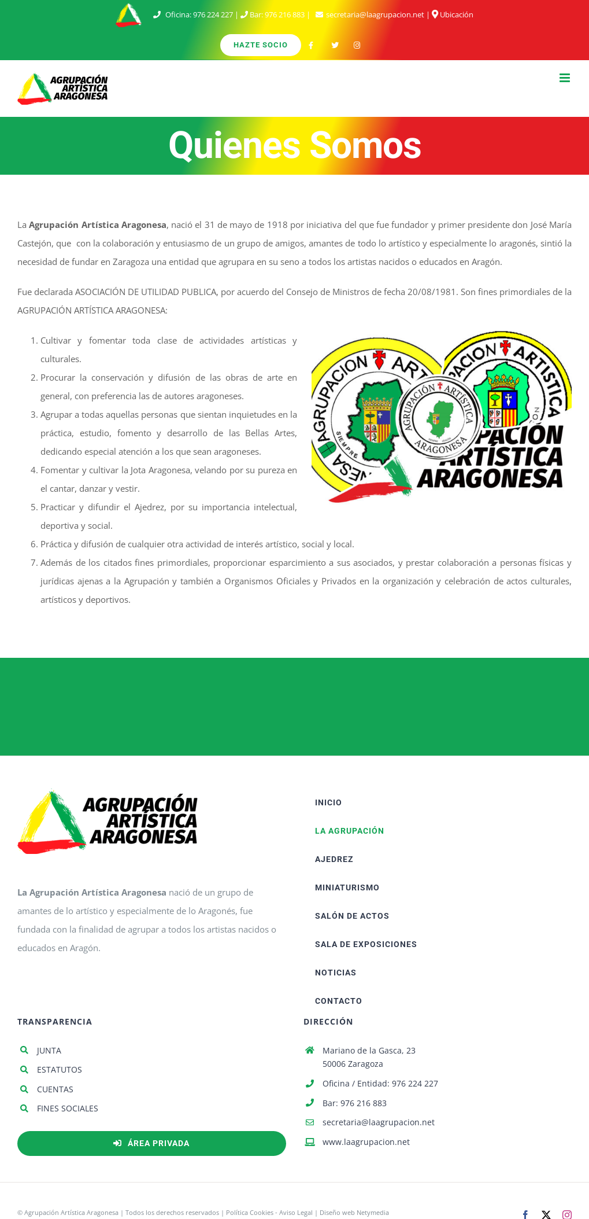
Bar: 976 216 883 (355, 1103)
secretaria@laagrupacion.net (375, 14)
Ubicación (452, 14)
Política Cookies (249, 1212)
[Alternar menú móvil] (566, 78)
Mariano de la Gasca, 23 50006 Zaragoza (369, 1057)
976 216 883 (285, 14)
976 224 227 (213, 14)
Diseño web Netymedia (354, 1212)
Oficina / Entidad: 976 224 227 (380, 1083)
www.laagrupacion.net (366, 1141)
